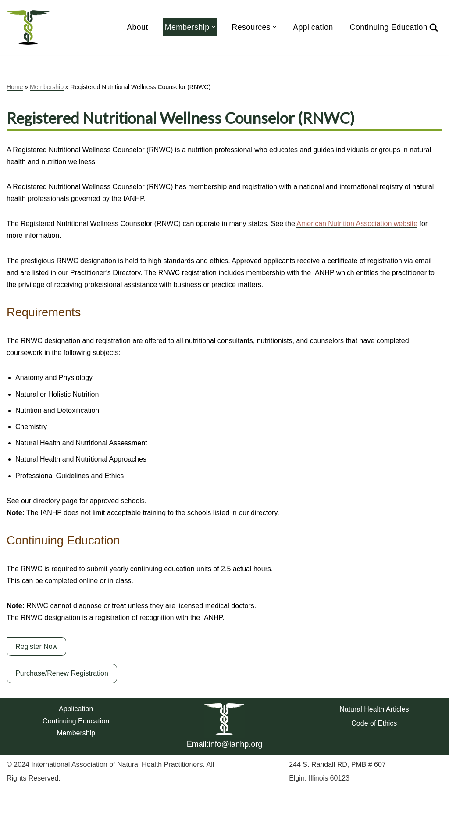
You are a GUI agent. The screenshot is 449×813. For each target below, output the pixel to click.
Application (313, 27)
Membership (47, 86)
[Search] (433, 27)
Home (15, 86)
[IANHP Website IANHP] (28, 27)
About (137, 27)
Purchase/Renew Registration (61, 673)
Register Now (36, 646)
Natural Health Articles (374, 709)
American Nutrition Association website (356, 223)
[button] (213, 27)
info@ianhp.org (235, 744)
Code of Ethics (374, 723)
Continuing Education (389, 27)
